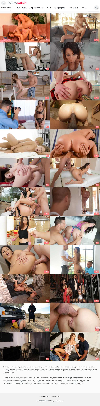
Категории (21, 8)
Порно (84, 8)
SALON (17, 3)
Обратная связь (44, 396)
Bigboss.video (55, 396)
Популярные (60, 8)
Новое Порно (7, 8)
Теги (49, 8)
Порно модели (36, 8)
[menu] (3, 3)
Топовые (74, 8)
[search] (96, 7)
